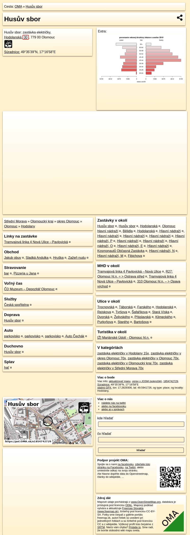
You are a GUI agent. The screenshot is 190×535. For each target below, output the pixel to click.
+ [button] (9, 118)
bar (6, 273)
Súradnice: (12, 52)
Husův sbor (34, 6)
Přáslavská (143, 317)
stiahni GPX (104, 387)
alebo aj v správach (112, 409)
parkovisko (12, 336)
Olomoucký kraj (41, 221)
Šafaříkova (139, 312)
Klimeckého (163, 317)
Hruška (58, 257)
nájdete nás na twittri (113, 402)
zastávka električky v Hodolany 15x (123, 353)
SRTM (101, 527)
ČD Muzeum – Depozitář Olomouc (29, 289)
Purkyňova (105, 322)
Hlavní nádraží (170, 231)
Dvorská (103, 317)
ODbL (128, 505)
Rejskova (104, 312)
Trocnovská (105, 307)
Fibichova (135, 256)
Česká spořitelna (16, 305)
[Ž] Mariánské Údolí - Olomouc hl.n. (123, 337)
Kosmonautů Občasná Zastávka (120, 251)
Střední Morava (15, 221)
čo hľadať (104, 433)
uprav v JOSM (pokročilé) (147, 381)
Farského (144, 307)
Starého (123, 322)
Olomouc (10, 226)
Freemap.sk (137, 211)
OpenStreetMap (116, 211)
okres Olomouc (68, 221)
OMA (18, 6)
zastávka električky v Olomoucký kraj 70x (127, 363)
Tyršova (121, 312)
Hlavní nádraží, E (130, 246)
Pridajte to (135, 527)
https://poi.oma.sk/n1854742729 (168, 211)
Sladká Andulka (37, 257)
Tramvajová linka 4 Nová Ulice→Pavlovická (36, 242)
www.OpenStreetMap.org (146, 501)
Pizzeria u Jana (24, 273)
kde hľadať (105, 418)
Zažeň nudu (77, 257)
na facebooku (125, 464)
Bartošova (141, 322)
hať (6, 367)
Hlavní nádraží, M (110, 256)
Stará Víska (160, 312)
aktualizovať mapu (119, 381)
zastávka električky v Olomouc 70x (153, 358)
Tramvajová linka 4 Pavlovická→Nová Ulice (129, 271)
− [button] (9, 124)
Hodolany (28, 226)
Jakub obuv (12, 257)
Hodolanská (16, 37)
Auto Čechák (74, 336)
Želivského (122, 317)
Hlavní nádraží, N (162, 251)
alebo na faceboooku (113, 406)
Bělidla (128, 231)
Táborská (126, 307)
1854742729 (170, 381)
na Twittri (130, 467)
